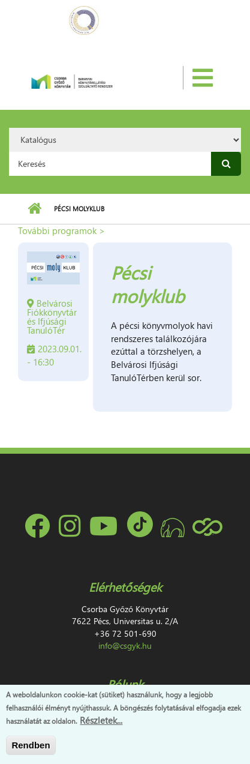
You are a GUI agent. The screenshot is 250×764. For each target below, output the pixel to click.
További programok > (61, 230)
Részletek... (101, 720)
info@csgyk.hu (125, 645)
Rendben (30, 745)
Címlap (34, 209)
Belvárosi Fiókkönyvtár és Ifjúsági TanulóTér (52, 316)
